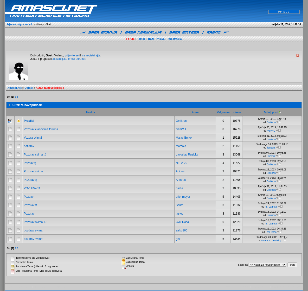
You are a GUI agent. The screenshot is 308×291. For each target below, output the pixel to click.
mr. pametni (271, 206)
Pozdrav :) (30, 180)
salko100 (181, 230)
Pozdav (28, 196)
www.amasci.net (260, 287)
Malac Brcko (184, 137)
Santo (179, 205)
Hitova (237, 112)
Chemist (271, 156)
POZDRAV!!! (32, 188)
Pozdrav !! (30, 205)
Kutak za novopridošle (50, 87)
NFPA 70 (181, 163)
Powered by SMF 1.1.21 (19, 287)
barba (179, 188)
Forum (130, 38)
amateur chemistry (271, 240)
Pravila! (29, 120)
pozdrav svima (33, 230)
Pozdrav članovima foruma (41, 129)
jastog (179, 213)
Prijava (160, 38)
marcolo (181, 146)
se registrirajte (91, 55)
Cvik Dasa (182, 222)
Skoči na (242, 265)
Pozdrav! (29, 213)
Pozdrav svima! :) (35, 154)
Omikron (181, 120)
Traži (151, 38)
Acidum (180, 171)
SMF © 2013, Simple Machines (50, 287)
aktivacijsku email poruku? (69, 59)
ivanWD (181, 129)
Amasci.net (14, 87)
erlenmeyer (183, 196)
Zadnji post (272, 112)
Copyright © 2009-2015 (237, 287)
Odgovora (223, 112)
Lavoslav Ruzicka (187, 154)
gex (178, 239)
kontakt (296, 287)
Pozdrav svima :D (35, 222)
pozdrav (29, 146)
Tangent (271, 147)
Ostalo (29, 87)
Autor (195, 112)
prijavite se (71, 55)
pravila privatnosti (280, 287)
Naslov (90, 112)
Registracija (174, 38)
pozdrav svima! (33, 239)
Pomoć (141, 38)
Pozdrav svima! (34, 171)
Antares (181, 180)
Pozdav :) (30, 163)
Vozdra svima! (33, 137)
